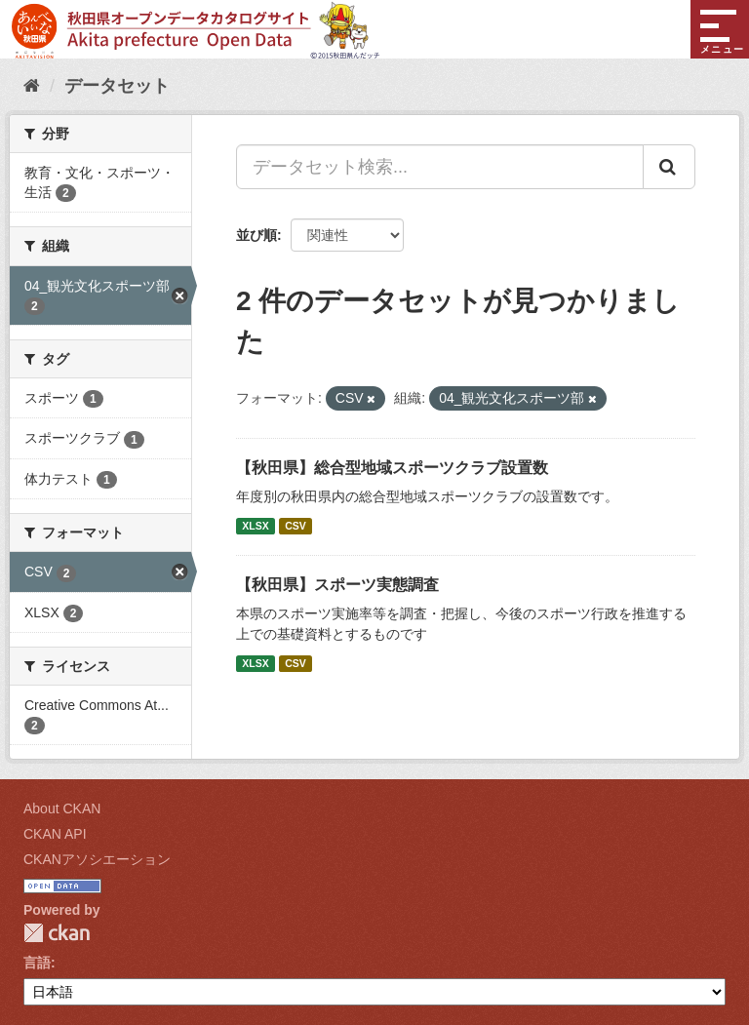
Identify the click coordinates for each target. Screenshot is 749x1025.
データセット (117, 86)
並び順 (256, 235)
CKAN (56, 933)
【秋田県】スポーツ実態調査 (337, 584)
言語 (37, 962)
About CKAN (61, 808)
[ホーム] (31, 86)
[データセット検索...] (440, 166)
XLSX (255, 526)
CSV (295, 526)
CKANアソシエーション (97, 859)
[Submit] (669, 166)
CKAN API (55, 834)
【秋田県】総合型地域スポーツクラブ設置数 (392, 467)
